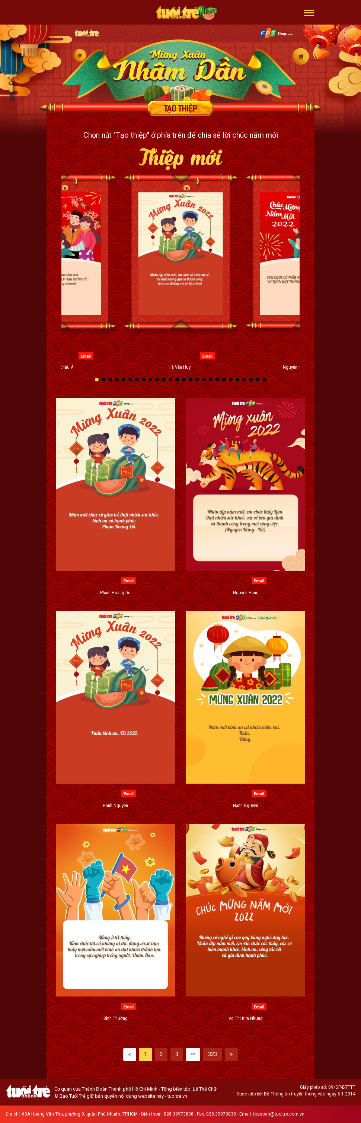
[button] (309, 12)
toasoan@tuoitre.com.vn (278, 1114)
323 (212, 1054)
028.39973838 (179, 1114)
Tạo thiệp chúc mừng (180, 108)
